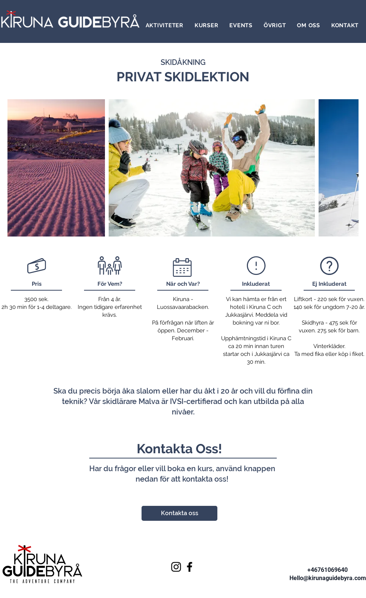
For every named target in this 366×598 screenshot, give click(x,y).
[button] (164, 25)
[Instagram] (176, 566)
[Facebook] (189, 566)
